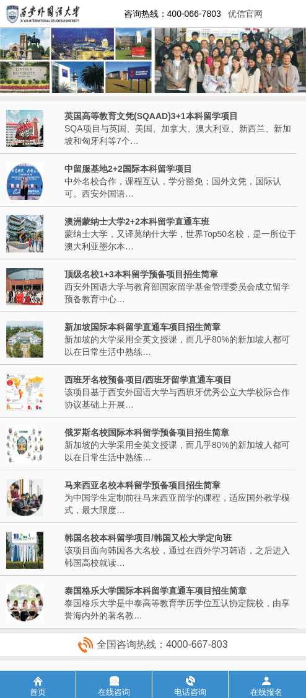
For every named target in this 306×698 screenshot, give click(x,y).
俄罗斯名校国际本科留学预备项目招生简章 (146, 432)
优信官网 (245, 14)
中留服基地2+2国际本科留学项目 (128, 169)
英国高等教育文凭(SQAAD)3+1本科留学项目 (151, 116)
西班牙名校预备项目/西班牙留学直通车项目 (148, 380)
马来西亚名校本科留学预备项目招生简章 (142, 485)
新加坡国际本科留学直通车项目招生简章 (142, 327)
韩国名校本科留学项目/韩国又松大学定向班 (148, 538)
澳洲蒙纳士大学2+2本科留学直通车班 (136, 221)
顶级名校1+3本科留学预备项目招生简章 (141, 274)
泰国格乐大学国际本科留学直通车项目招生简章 (155, 591)
